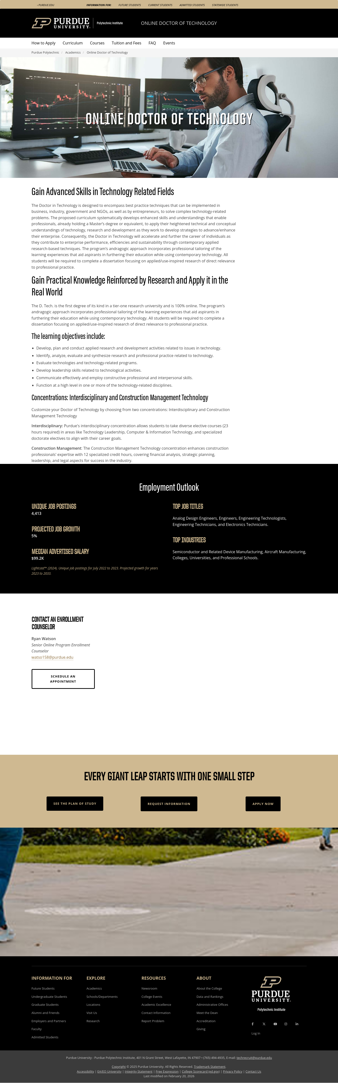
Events (169, 43)
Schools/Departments (102, 996)
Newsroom (149, 988)
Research (93, 1021)
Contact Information (156, 1013)
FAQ (152, 43)
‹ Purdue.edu (45, 5)
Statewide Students (225, 5)
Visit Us (92, 1013)
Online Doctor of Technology (179, 23)
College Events (152, 996)
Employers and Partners (49, 1021)
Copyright (119, 1066)
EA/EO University (109, 1071)
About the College (209, 988)
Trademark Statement (210, 1066)
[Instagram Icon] (285, 1024)
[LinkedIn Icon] (297, 1024)
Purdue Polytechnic (45, 52)
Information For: (99, 5)
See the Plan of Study (75, 803)
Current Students (160, 5)
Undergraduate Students (49, 996)
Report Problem (153, 1021)
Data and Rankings (210, 996)
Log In (256, 1033)
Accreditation (206, 1021)
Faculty (37, 1029)
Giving (201, 1029)
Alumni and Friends (46, 1013)
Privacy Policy (232, 1071)
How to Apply (43, 43)
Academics (73, 52)
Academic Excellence (156, 1004)
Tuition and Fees (126, 43)
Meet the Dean (207, 1013)
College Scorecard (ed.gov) (201, 1071)
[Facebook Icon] (253, 1024)
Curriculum (73, 43)
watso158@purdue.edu (53, 657)
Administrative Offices (212, 1004)
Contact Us (253, 1071)
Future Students (130, 5)
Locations (93, 1004)
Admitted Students (192, 5)
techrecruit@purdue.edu (254, 1057)
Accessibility (85, 1071)
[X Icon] (264, 1024)
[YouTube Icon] (275, 1024)
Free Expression (167, 1071)
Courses (97, 43)
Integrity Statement (138, 1071)
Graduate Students (45, 1004)
